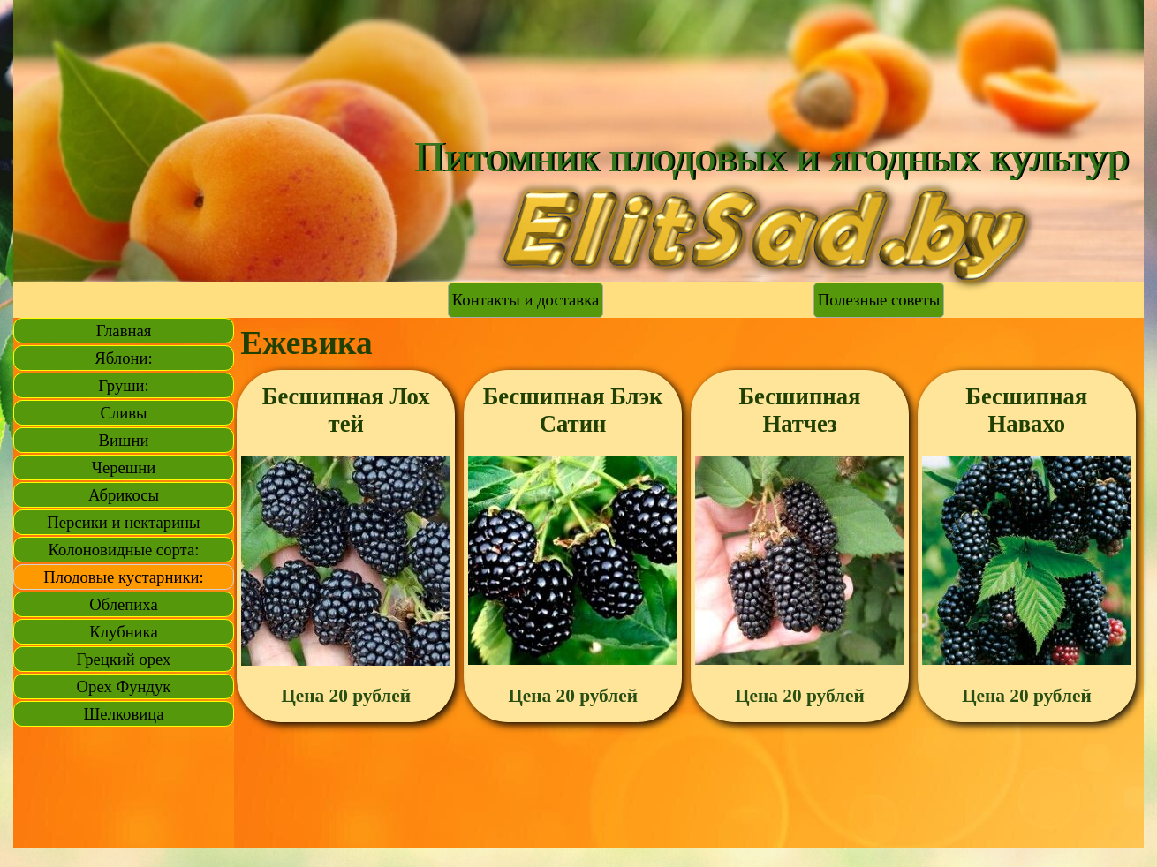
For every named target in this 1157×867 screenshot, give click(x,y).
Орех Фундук (124, 686)
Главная (124, 330)
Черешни (123, 467)
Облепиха (123, 604)
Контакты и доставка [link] (525, 299)
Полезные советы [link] (879, 299)
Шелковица (124, 714)
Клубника (123, 631)
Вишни (124, 440)
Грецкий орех (124, 659)
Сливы (123, 412)
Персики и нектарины (123, 522)
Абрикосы (123, 495)
